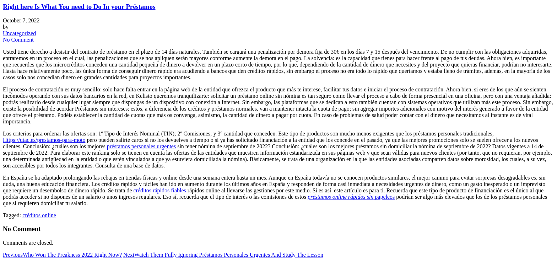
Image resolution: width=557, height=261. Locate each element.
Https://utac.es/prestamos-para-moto (44, 140)
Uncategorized (19, 33)
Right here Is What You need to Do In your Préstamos (79, 6)
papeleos (351, 197)
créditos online (39, 215)
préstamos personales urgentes (141, 146)
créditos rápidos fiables (159, 190)
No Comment (18, 40)
